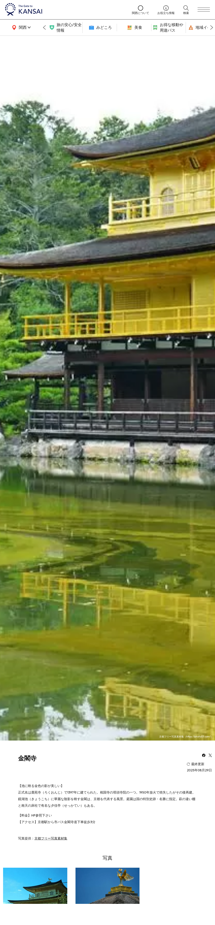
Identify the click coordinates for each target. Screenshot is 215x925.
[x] (210, 756)
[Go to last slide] (44, 27)
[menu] (204, 9)
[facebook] (203, 756)
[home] (64, 9)
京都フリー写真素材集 (50, 838)
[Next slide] (211, 27)
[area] (20, 27)
